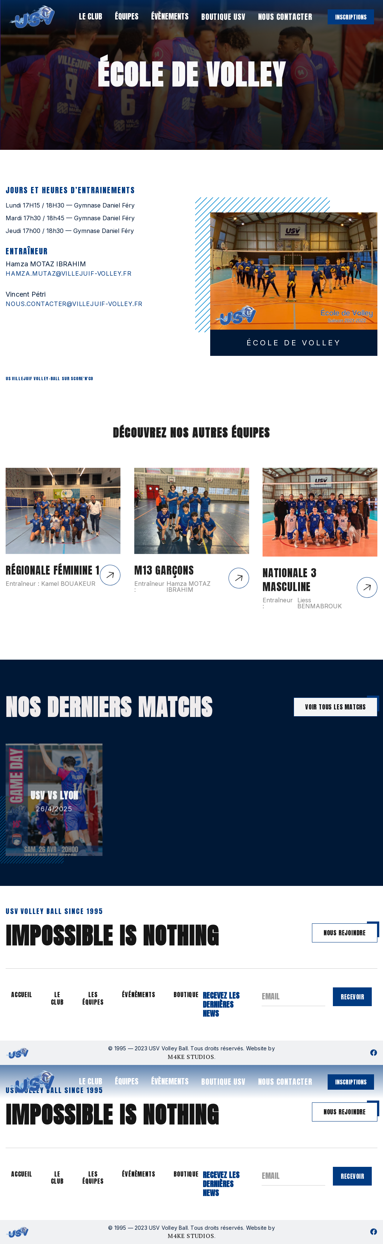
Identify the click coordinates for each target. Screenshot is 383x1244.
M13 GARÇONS (164, 583)
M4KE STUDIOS (191, 1057)
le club (57, 998)
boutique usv (223, 16)
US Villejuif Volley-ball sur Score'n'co (49, 378)
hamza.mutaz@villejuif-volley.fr (69, 273)
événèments (138, 994)
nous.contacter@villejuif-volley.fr (74, 304)
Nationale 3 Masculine (290, 593)
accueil (21, 994)
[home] (32, 17)
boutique (186, 994)
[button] (90, 16)
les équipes (93, 998)
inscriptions (351, 17)
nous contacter (285, 16)
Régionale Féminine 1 (52, 583)
